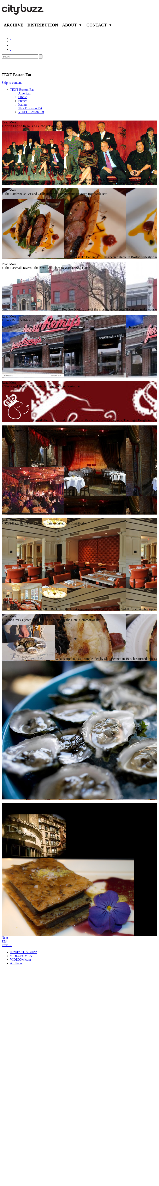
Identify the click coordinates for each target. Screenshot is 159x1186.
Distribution (42, 25)
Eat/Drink (12, 65)
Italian (22, 104)
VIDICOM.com (20, 959)
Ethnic (22, 97)
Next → (7, 937)
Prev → (7, 945)
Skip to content (12, 82)
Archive (13, 25)
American (24, 93)
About (69, 25)
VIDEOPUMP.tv (21, 956)
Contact (96, 25)
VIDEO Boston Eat (31, 112)
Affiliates (16, 963)
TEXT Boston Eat (22, 89)
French (22, 101)
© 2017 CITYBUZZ (23, 952)
